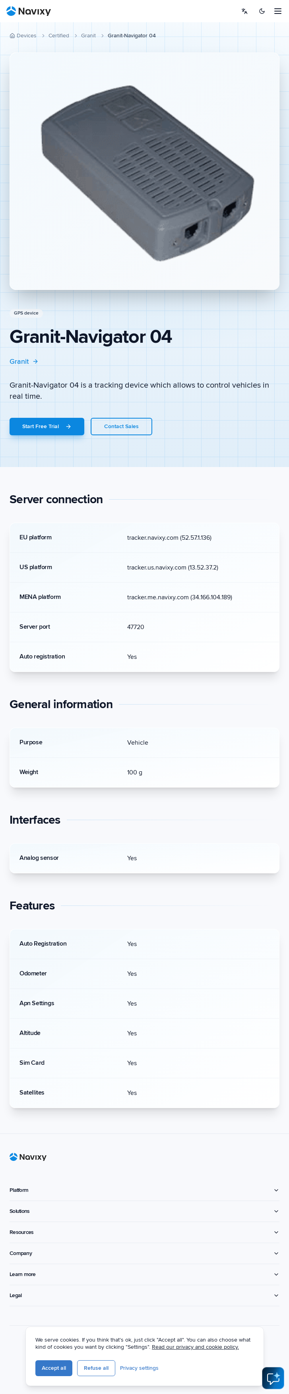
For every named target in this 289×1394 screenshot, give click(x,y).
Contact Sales (121, 426)
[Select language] (244, 11)
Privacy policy (87, 1372)
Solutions (144, 1211)
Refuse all (159, 1371)
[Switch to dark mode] (262, 11)
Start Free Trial (47, 426)
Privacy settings (202, 1371)
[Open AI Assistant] (273, 1378)
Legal (144, 1295)
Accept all (117, 1371)
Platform (144, 1190)
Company (144, 1253)
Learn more (144, 1274)
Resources (144, 1232)
